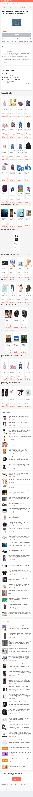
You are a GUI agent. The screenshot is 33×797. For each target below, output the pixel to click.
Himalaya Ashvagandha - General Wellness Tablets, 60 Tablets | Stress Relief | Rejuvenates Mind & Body (19, 613)
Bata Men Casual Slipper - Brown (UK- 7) (16, 550)
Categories (3, 4)
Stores (8, 4)
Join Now (16, 779)
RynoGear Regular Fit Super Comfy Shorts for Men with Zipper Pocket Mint (4, 294)
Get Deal (17, 35)
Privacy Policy (27, 784)
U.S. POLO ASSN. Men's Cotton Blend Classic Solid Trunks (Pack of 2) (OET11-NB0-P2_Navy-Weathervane (19, 498)
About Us (3, 784)
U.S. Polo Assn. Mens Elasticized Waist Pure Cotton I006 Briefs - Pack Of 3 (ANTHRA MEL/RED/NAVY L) (19, 443)
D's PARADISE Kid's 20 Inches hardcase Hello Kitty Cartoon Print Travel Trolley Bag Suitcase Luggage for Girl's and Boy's (4, 151)
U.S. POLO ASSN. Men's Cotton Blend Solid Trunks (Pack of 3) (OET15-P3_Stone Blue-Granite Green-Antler (18, 592)
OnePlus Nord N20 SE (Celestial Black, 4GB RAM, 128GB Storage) (5, 219)
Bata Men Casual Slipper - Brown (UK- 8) (16, 503)
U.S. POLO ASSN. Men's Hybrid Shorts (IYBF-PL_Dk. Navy (18, 417)
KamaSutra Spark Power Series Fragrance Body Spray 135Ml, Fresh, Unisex (19, 437)
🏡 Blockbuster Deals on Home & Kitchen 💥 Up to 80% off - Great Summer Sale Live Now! (19, 765)
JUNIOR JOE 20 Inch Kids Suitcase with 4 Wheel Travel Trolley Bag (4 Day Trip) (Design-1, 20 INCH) (28, 194)
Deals (13, 4)
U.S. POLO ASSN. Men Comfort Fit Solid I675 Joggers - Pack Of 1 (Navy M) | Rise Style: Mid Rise (19, 423)
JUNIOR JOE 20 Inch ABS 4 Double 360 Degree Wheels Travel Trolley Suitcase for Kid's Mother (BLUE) (20, 151)
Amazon (29, 31)
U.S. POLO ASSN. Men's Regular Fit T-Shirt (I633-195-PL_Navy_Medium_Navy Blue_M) (19, 523)
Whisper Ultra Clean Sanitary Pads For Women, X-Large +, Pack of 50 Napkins (19, 599)
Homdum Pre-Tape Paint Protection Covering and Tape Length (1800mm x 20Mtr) (19, 480)
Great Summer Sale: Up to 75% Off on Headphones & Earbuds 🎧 (19, 753)
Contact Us (9, 784)
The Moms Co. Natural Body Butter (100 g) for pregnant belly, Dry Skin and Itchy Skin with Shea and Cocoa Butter (28, 398)
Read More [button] (27, 83)
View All (30, 229)
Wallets (30, 41)
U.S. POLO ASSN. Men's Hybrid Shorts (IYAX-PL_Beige (19, 485)
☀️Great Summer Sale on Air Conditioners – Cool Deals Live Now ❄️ (18, 759)
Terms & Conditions (18, 784)
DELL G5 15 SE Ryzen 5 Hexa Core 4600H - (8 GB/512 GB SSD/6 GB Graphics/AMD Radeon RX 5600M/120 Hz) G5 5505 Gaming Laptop (24, 345)
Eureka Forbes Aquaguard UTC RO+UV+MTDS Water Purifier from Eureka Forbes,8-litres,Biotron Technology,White (20, 269)
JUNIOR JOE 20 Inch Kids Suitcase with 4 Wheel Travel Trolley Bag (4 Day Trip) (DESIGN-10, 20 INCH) (12, 173)
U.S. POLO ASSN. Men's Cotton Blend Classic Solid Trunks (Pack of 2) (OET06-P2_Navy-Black (18, 491)
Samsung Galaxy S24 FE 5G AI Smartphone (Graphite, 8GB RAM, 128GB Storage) (19, 578)
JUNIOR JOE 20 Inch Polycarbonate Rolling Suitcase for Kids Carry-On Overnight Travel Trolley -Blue (20, 130)
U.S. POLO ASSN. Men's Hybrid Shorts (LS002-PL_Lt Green (18, 529)
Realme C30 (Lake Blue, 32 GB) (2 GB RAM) (20, 219)
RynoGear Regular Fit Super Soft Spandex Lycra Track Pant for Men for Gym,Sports (12, 294)
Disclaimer (22, 786)
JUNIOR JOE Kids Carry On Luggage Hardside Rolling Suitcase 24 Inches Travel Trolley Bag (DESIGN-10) (12, 151)
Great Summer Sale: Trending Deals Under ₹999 (18, 747)
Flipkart (18, 222)
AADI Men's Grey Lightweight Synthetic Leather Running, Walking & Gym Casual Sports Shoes (18, 585)
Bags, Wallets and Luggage (21, 41)
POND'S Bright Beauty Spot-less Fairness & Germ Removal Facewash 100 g (18, 516)
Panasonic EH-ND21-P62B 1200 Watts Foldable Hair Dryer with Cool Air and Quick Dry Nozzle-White (12, 398)
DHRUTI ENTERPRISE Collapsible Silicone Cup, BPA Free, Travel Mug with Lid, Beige (28, 269)
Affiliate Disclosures (13, 786)
